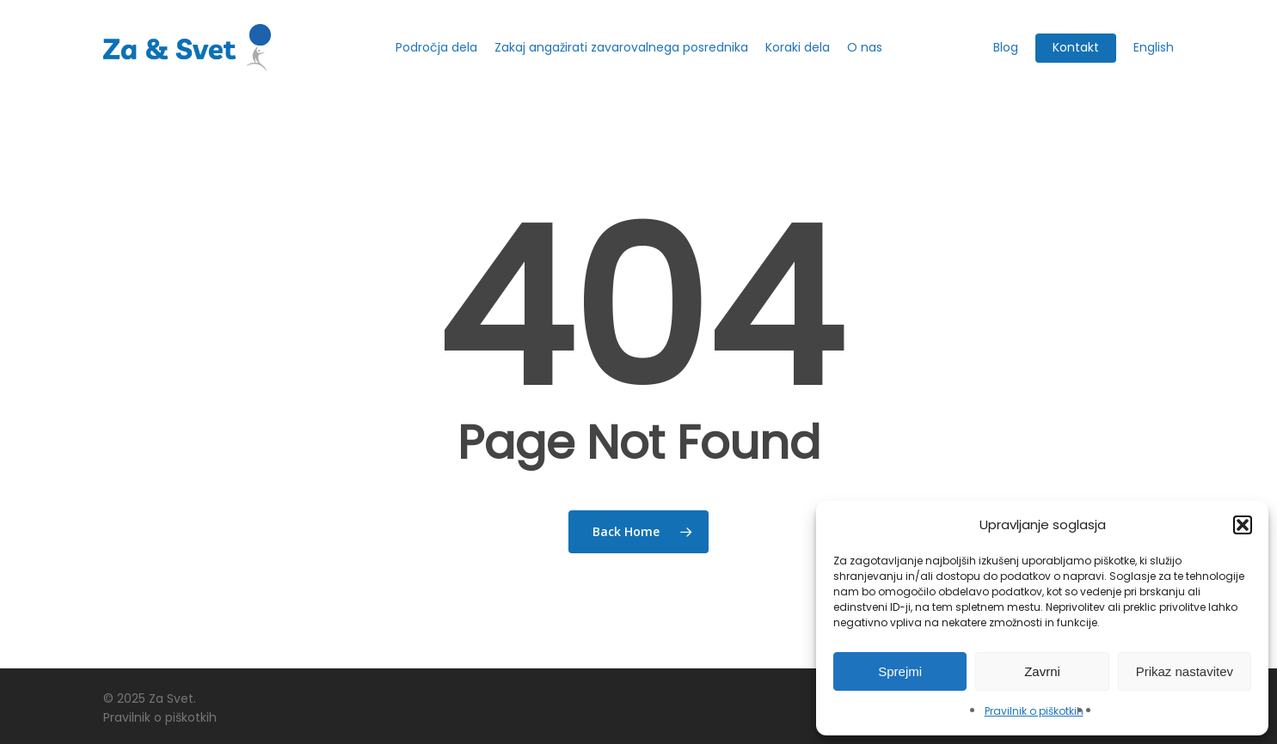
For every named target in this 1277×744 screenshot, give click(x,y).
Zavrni (1042, 671)
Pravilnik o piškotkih (1034, 711)
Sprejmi (900, 671)
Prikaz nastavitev (1184, 671)
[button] (1242, 525)
